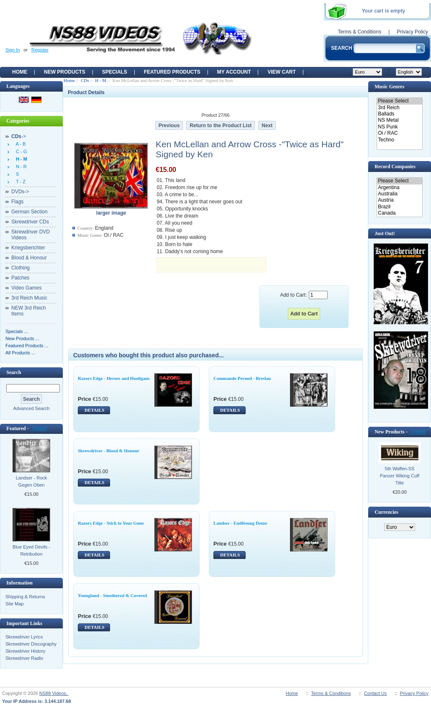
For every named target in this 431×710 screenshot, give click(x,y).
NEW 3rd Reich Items (28, 311)
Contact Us (375, 693)
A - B (19, 143)
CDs (85, 80)
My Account (234, 72)
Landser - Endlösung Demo (240, 522)
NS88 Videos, (54, 693)
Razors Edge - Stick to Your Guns (111, 522)
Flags (17, 202)
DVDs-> (20, 192)
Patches (20, 278)
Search (13, 372)
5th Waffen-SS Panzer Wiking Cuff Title (399, 475)
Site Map (14, 603)
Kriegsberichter (28, 248)
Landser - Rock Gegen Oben (31, 481)
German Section (29, 212)
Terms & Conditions (359, 32)
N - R (20, 166)
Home (19, 72)
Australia (399, 194)
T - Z (19, 181)
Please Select (399, 101)
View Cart (281, 72)
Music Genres (389, 87)
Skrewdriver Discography (30, 643)
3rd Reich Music (29, 298)
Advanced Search (31, 408)
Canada (399, 213)
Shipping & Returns (25, 596)
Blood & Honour (29, 258)
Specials (114, 72)
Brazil (399, 207)
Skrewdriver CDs (30, 222)
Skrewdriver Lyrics (24, 636)
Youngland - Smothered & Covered (112, 595)
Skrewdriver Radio (24, 658)
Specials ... (16, 331)
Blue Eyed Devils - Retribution (31, 550)
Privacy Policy (412, 32)
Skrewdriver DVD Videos (30, 235)
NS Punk (399, 127)
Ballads (399, 114)
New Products (64, 72)
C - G (20, 151)
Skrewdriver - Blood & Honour (108, 450)
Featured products (172, 72)
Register (40, 49)
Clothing (20, 268)
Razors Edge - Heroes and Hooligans (114, 378)
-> (18, 136)
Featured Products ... (27, 345)
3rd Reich (399, 108)
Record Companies (395, 166)
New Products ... (22, 338)
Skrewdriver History (25, 651)
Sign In (12, 49)
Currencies (386, 512)
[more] (38, 428)
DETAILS (94, 410)
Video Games (26, 288)
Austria (399, 200)
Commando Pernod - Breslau (242, 378)
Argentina (399, 188)
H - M (100, 80)
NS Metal (399, 120)
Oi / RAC (399, 133)
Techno (399, 140)
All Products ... (20, 352)
